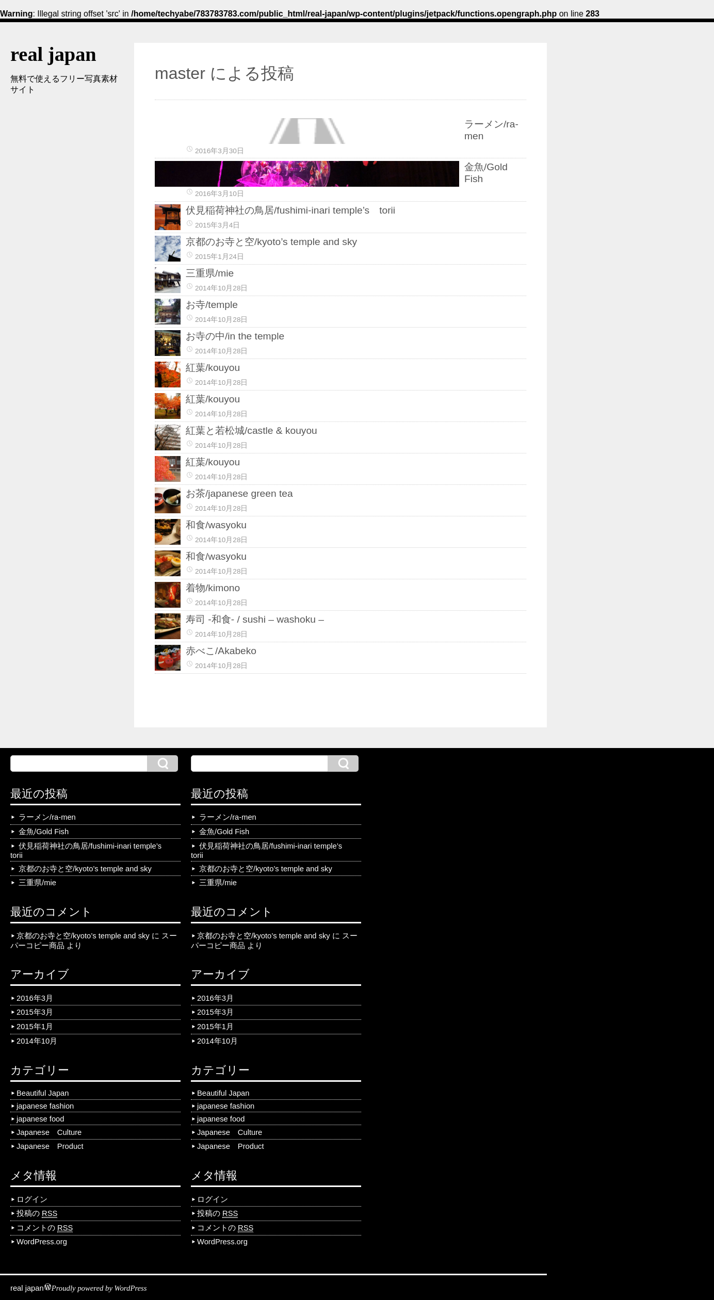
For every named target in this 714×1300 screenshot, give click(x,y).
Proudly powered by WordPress (99, 1288)
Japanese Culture (49, 1132)
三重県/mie (37, 883)
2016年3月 (35, 998)
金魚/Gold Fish (44, 831)
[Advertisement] (62, 258)
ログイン (32, 1199)
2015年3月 (35, 1012)
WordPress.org (42, 1242)
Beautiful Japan (43, 1093)
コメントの (45, 1228)
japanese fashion (45, 1106)
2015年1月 (35, 1026)
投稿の (37, 1213)
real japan (53, 54)
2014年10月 (37, 1041)
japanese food (40, 1119)
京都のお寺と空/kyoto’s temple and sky (85, 869)
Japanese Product (50, 1146)
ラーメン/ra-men (47, 817)
